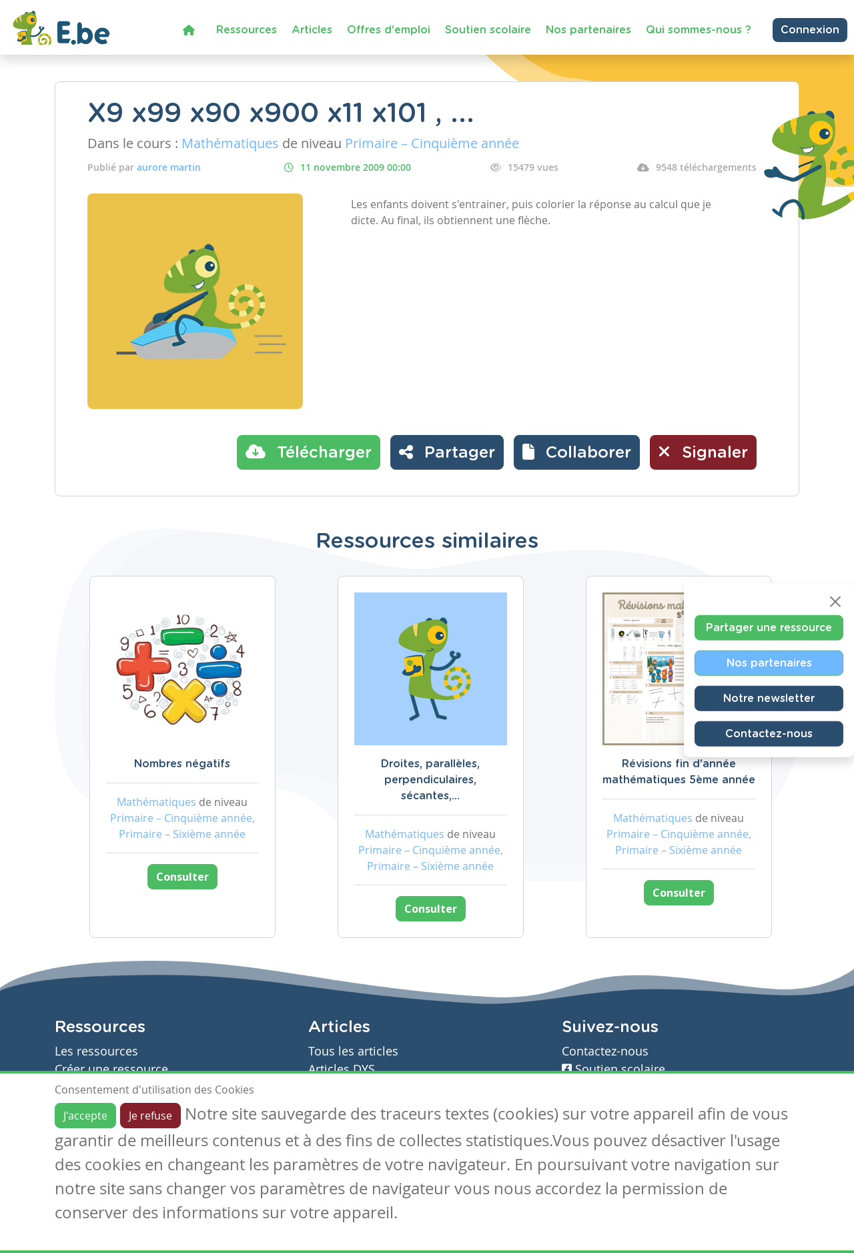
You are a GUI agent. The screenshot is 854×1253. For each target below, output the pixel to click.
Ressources (246, 30)
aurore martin (169, 167)
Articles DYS (341, 1069)
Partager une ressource (769, 627)
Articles (312, 30)
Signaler (703, 452)
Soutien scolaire (488, 30)
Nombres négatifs (182, 764)
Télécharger (309, 452)
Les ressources (96, 1051)
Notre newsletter (769, 698)
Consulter (182, 876)
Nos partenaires (588, 30)
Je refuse (150, 1115)
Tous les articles (353, 1051)
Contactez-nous (769, 734)
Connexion (810, 30)
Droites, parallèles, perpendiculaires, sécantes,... (430, 780)
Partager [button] (447, 452)
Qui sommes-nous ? (698, 30)
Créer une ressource (111, 1069)
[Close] (835, 602)
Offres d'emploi (388, 30)
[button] (577, 452)
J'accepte (85, 1115)
